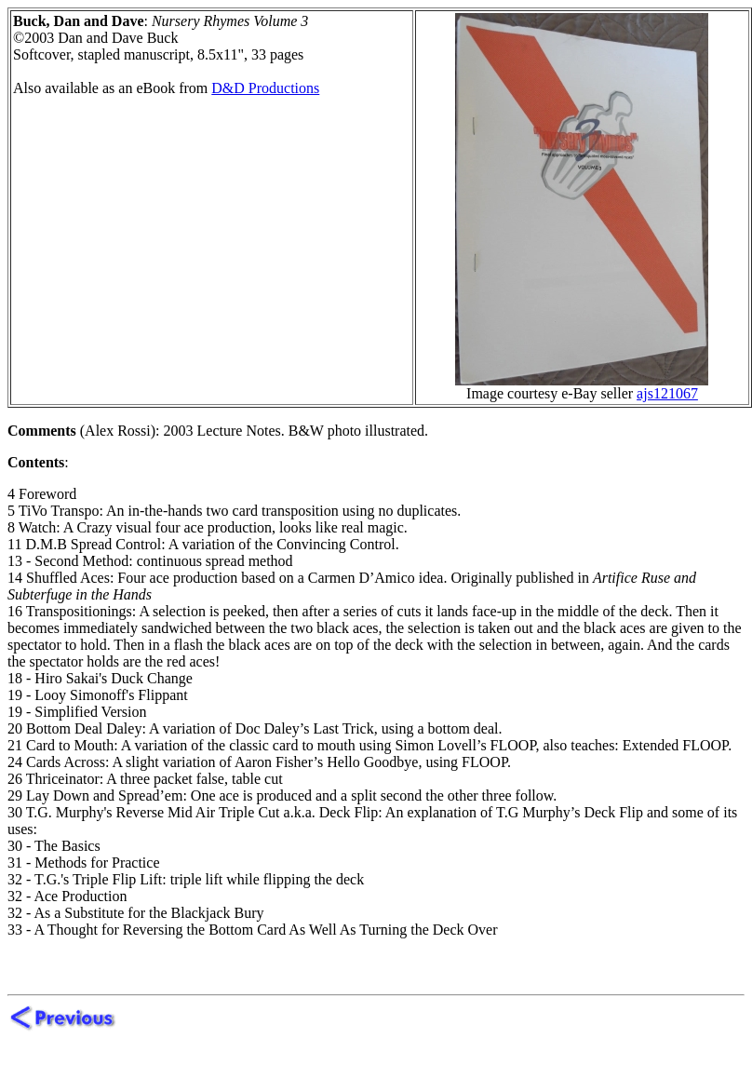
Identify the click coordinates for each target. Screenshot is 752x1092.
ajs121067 (667, 393)
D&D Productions (265, 88)
